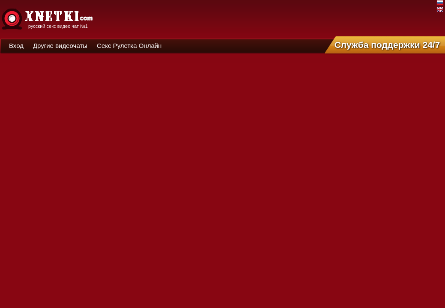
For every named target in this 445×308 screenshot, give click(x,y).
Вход (16, 45)
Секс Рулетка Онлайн (129, 45)
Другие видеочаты (60, 45)
